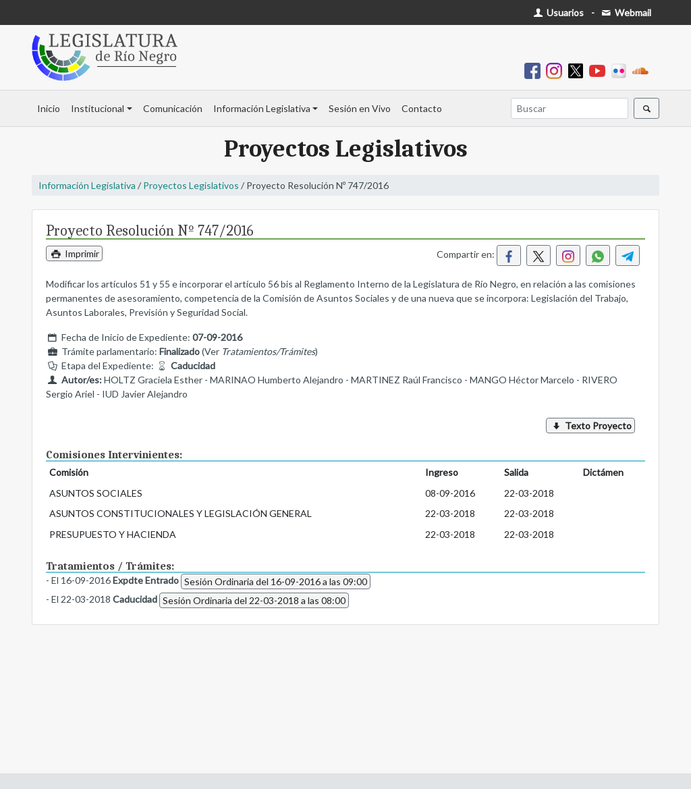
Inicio (48, 108)
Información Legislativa (261, 108)
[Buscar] (569, 108)
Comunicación (172, 108)
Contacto (422, 108)
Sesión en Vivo (360, 108)
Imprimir (74, 253)
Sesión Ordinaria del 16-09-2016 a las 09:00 (275, 581)
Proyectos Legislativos (191, 185)
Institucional (97, 108)
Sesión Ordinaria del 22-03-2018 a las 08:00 (254, 600)
